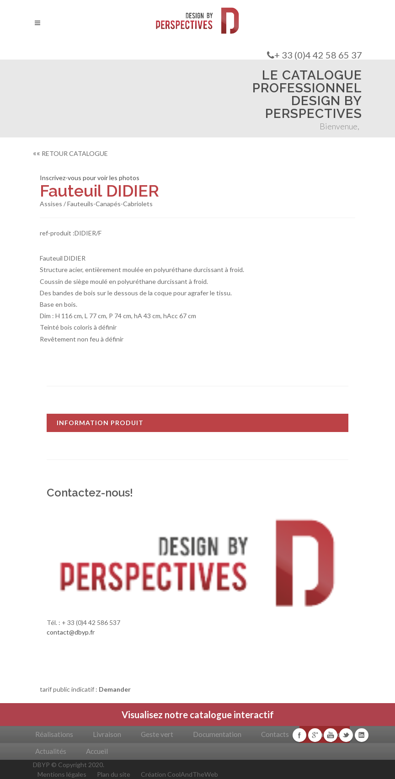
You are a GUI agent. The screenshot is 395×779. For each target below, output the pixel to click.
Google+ (315, 735)
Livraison (107, 734)
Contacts (275, 734)
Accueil (97, 751)
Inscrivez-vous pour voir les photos (89, 177)
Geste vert (157, 734)
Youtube (330, 735)
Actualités (50, 751)
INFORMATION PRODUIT (100, 423)
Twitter (346, 735)
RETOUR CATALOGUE (70, 153)
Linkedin (361, 735)
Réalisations (54, 734)
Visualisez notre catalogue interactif (198, 714)
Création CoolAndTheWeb (179, 774)
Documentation (217, 734)
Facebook (299, 735)
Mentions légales (61, 774)
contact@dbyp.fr (71, 632)
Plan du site (113, 774)
